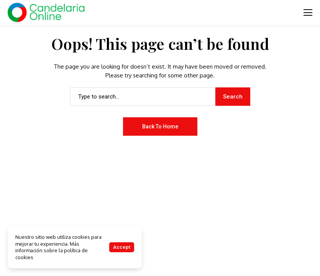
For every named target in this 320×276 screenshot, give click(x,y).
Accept (121, 247)
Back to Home (160, 126)
